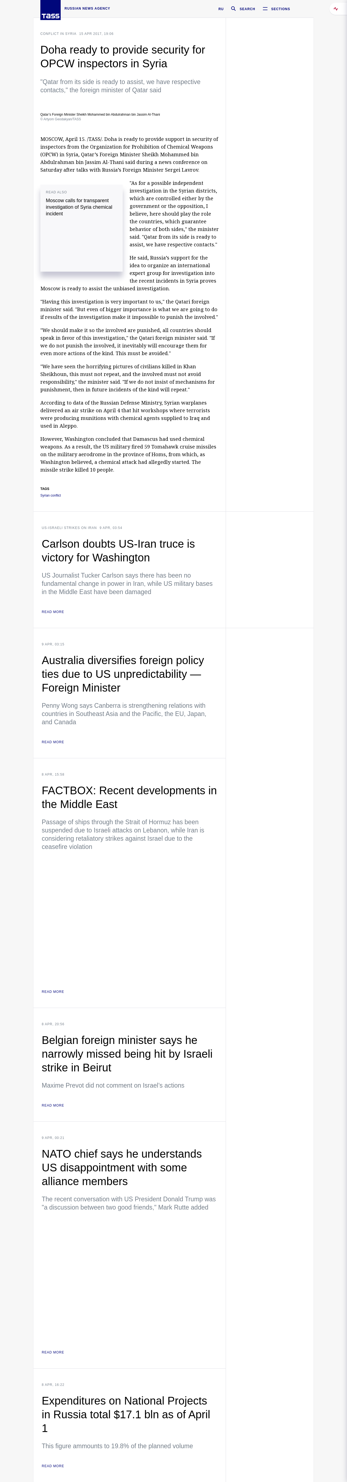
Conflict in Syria (58, 34)
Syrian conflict (50, 495)
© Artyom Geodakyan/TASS (60, 119)
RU (221, 9)
